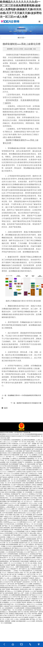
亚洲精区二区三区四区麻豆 (20, 445)
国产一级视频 (32, 443)
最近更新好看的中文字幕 (21, 550)
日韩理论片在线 (21, 471)
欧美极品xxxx (4, 612)
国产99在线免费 (12, 501)
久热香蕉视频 (8, 623)
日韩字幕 (23, 556)
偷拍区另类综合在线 (20, 513)
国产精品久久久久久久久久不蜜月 (22, 548)
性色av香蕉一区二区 (19, 514)
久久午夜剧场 (15, 473)
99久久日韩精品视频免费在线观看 (17, 520)
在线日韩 (34, 479)
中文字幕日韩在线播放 (36, 529)
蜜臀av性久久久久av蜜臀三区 (8, 509)
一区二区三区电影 (16, 610)
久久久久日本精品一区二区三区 (20, 563)
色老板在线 (27, 557)
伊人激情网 (29, 518)
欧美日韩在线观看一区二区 (19, 527)
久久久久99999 (33, 509)
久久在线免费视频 (26, 460)
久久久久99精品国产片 (11, 569)
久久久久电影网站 (26, 468)
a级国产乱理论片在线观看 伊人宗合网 (15, 518)
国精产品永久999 (12, 488)
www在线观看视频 (15, 578)
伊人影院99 (25, 511)
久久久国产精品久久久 (31, 552)
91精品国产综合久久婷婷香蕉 (12, 606)
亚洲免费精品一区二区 (33, 458)
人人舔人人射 (9, 619)
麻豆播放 (29, 469)
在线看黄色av (37, 584)
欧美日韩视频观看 (5, 617)
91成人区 (28, 531)
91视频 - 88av (16, 576)
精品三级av (24, 597)
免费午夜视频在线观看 (22, 567)
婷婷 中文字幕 (11, 600)
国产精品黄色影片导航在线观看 (19, 561)
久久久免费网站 (16, 486)
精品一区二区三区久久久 (25, 501)
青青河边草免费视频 (25, 479)
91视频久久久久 (11, 537)
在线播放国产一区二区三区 (10, 479)
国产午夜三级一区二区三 (23, 615)
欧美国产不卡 (33, 617)
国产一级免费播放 (9, 449)
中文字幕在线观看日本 (25, 570)
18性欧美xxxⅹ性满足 (13, 505)
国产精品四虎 (4, 556)
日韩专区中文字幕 (23, 509)
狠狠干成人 (17, 593)
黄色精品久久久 (25, 505)
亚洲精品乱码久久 (24, 554)
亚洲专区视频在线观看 (6, 550)
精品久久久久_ (10, 567)
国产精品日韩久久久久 (31, 546)
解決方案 (21, 37)
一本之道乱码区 (9, 496)
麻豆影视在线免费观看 (23, 600)
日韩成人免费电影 (37, 485)
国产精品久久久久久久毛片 (32, 559)
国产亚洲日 (17, 516)
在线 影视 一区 (37, 541)
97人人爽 (6, 578)
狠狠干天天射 (8, 490)
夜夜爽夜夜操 (6, 485)
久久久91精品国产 (26, 576)
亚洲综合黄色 (24, 589)
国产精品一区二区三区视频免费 (11, 526)
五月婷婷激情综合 (28, 610)
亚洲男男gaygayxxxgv (10, 522)
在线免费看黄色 (16, 440)
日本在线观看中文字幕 (6, 529)
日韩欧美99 (26, 498)
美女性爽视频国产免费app (16, 464)
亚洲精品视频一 (26, 466)
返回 (5, 408)
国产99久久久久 (7, 576)
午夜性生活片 (33, 473)
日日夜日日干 (11, 615)
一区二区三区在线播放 (15, 498)
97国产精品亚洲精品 (7, 531)
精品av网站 (33, 533)
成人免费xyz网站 (35, 572)
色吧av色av (24, 516)
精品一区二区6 (24, 572)
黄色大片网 (18, 496)
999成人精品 (30, 441)
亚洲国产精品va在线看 (19, 469)
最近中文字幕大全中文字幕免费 (31, 496)
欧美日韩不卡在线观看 (13, 539)
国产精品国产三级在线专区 (22, 582)
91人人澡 (32, 567)
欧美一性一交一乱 (25, 455)
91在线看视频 (30, 585)
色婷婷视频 (22, 458)
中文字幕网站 (18, 591)
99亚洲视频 (28, 514)
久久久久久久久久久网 (33, 537)
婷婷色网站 (7, 527)
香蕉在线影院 (15, 589)
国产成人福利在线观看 (6, 593)
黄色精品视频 (13, 612)
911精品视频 (33, 535)
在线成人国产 (24, 473)
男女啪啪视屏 (34, 505)
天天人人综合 (33, 503)
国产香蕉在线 (15, 541)
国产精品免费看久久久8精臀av (20, 535)
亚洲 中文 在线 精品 (24, 612)
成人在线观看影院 (7, 608)
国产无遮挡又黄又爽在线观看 (31, 451)
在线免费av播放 (24, 619)
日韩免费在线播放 (12, 554)
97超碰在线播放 (37, 556)
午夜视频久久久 (22, 574)
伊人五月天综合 (19, 557)
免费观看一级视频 (10, 621)
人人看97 (29, 556)
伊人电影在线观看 (30, 464)
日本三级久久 (32, 527)
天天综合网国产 (21, 537)
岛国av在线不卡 (25, 580)
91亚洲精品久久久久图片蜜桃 (13, 451)
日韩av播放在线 (31, 481)
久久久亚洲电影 (33, 597)
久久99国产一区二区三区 (18, 441)
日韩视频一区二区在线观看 (24, 492)
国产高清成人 (38, 610)
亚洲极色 (34, 455)
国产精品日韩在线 (27, 526)
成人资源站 (33, 563)
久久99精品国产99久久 (27, 477)
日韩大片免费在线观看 (14, 453)
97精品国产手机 (37, 548)
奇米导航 (34, 613)
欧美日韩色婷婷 (17, 483)
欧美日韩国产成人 (9, 604)
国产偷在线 (26, 591)
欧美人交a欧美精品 (14, 556)
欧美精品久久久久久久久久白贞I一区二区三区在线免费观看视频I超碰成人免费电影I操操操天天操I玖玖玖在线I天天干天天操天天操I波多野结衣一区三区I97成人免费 (21, 9)
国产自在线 (10, 584)
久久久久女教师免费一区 (13, 511)
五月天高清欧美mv (20, 604)
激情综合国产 (34, 612)
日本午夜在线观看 (7, 513)
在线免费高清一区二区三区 (23, 598)
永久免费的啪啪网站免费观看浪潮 (19, 595)
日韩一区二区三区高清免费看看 (16, 481)
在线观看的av (29, 462)
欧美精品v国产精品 (36, 554)
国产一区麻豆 (25, 593)
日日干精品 (33, 498)
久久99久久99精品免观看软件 (15, 546)
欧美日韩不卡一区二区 (6, 557)
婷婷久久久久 (31, 604)
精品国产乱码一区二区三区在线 (28, 542)
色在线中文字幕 (31, 471)
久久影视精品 (6, 494)
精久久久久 (22, 544)
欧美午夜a (14, 617)
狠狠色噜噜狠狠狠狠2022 (23, 565)
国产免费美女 (30, 544)
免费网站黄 (33, 561)
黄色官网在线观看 (5, 570)
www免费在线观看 (21, 456)
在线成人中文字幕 (5, 585)
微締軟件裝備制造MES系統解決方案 (29, 403)
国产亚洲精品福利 (27, 486)
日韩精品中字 (11, 471)
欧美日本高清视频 (10, 492)
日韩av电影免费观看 (28, 483)
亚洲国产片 (21, 462)
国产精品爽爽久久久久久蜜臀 (23, 584)
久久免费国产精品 (5, 610)
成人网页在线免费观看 (28, 440)
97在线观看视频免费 (13, 580)
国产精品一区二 (11, 456)
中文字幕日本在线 (9, 524)
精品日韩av (3, 468)
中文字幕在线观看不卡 (18, 475)
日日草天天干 (18, 587)
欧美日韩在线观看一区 (14, 466)
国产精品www (9, 591)
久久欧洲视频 (19, 524)
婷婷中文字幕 (31, 499)
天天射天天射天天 (23, 533)
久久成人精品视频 (30, 507)
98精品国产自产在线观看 (21, 529)
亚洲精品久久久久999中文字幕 (11, 597)
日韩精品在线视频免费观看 (23, 449)
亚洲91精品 (36, 460)
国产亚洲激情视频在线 (14, 468)
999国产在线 (34, 600)
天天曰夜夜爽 (22, 585)
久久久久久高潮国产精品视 (18, 602)
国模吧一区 (7, 563)
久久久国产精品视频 (36, 591)
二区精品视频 (6, 535)
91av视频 (39, 507)
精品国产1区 (20, 559)
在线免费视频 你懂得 (26, 541)
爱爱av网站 (10, 598)
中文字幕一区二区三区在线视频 (9, 542)
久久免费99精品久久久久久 (25, 522)
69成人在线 (36, 486)
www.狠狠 (39, 527)
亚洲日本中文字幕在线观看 (12, 455)
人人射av (16, 619)
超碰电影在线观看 (16, 447)
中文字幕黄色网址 (5, 440)
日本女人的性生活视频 (9, 559)
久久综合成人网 (36, 466)
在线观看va (3, 505)
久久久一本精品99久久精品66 (11, 572)
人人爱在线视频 (5, 458)
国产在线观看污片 (23, 503)
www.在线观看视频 (19, 531)
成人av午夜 (27, 613)
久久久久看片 (20, 507)
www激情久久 (14, 458)
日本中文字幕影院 (23, 617)
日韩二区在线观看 (11, 462)
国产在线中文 (23, 569)
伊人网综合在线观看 (36, 593)
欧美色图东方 (27, 587)
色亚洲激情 (32, 445)
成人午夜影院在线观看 (34, 569)
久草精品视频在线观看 (34, 456)
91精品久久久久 (8, 516)
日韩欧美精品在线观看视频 (20, 490)
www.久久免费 (30, 621)
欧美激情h (25, 606)
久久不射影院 (4, 595)
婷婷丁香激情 (6, 589)
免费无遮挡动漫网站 (28, 453)
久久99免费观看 (36, 615)
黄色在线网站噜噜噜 (12, 544)
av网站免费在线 (11, 507)
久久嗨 (40, 503)
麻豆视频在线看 (21, 621)
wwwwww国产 (23, 443)
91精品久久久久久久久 (10, 503)
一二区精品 (14, 570)
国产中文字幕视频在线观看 (28, 539)
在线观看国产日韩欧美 (28, 578)
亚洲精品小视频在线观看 (16, 613)
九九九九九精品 (31, 513)
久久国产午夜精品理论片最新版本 (21, 485)
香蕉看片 (18, 460)
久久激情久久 (8, 469)
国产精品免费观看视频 (32, 475)
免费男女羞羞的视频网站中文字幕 (16, 499)
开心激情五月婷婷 (5, 486)
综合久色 (36, 518)
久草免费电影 (34, 580)
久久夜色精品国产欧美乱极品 (15, 552)
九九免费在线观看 (19, 608)
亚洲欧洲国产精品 (23, 488)
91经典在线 (14, 443)
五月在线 (17, 477)
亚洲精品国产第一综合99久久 (20, 494)
